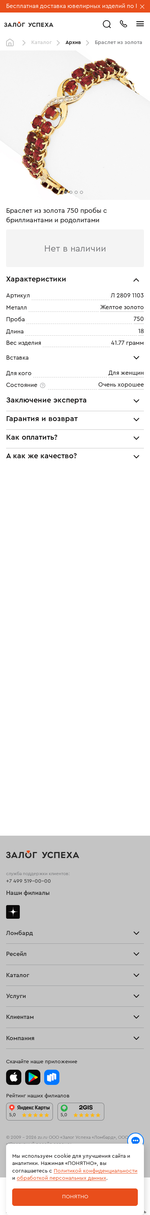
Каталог (41, 42)
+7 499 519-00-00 (28, 881)
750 (139, 319)
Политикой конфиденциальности (95, 1171)
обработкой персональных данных (61, 1178)
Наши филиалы (28, 893)
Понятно (75, 1196)
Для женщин (126, 373)
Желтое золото (122, 307)
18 (141, 331)
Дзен (13, 912)
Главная (12, 43)
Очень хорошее (121, 385)
